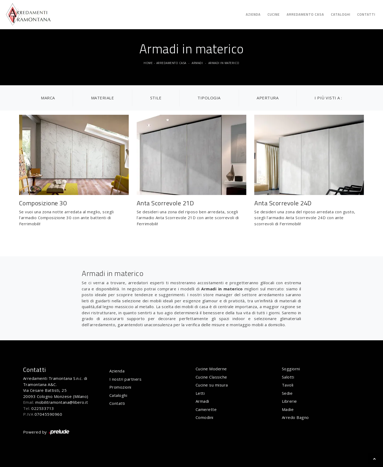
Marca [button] (48, 97)
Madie (288, 409)
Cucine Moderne (211, 368)
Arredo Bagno (295, 417)
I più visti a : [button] (328, 97)
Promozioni (120, 387)
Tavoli (288, 385)
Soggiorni (291, 368)
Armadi (197, 63)
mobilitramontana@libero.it (61, 402)
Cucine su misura (212, 385)
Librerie (289, 401)
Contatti (366, 14)
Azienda (253, 14)
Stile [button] (156, 97)
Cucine (274, 14)
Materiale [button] (102, 97)
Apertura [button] (267, 97)
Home (148, 63)
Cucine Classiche (211, 377)
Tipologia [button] (209, 97)
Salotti (288, 377)
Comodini (204, 417)
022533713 (42, 408)
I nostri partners (125, 379)
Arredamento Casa (305, 14)
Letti (200, 393)
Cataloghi (340, 14)
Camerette (206, 409)
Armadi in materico (223, 63)
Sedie (287, 393)
